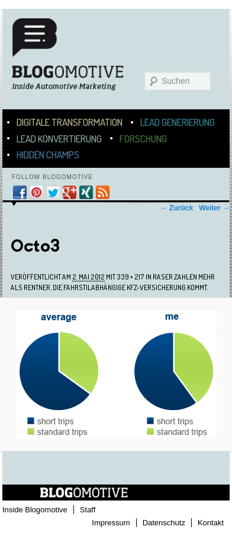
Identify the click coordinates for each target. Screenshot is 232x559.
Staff (88, 509)
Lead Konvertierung (59, 138)
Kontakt (211, 522)
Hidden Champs (48, 154)
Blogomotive (75, 60)
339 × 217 (130, 276)
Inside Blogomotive (34, 509)
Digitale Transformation (70, 122)
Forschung (143, 138)
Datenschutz (164, 522)
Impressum (111, 522)
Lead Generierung (177, 122)
